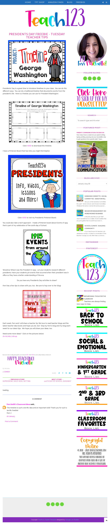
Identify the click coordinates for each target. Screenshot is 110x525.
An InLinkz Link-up (10, 336)
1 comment (6, 372)
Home (28, 2)
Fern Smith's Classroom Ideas (18, 404)
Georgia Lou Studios (72, 520)
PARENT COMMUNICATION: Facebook (90, 132)
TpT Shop (40, 2)
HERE (29, 146)
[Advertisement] (92, 485)
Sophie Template (50, 520)
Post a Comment (11, 421)
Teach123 (41, 520)
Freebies (80, 2)
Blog (69, 2)
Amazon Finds (55, 2)
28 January (11, 416)
